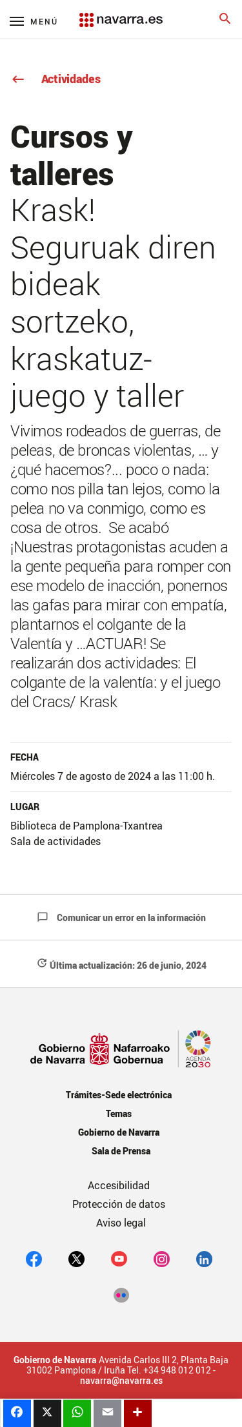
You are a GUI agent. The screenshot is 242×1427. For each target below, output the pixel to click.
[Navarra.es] (121, 13)
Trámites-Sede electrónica (118, 1095)
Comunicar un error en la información (121, 917)
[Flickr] (121, 1294)
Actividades (55, 78)
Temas (119, 1113)
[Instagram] (162, 1258)
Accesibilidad (119, 1185)
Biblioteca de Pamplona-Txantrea (86, 826)
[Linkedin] (204, 1258)
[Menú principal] (34, 21)
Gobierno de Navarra (118, 1132)
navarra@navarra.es (121, 1380)
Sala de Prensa (121, 1151)
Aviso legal (121, 1223)
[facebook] (34, 1258)
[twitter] (76, 1258)
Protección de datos (118, 1204)
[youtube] (119, 1258)
